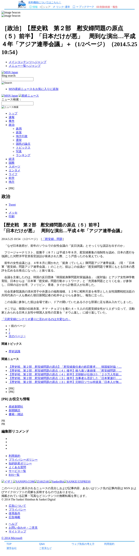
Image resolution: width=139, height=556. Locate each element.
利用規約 (109, 544)
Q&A (42, 544)
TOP (9, 544)
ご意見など (45, 548)
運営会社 (12, 548)
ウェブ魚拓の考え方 (83, 544)
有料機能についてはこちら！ (44, 2)
